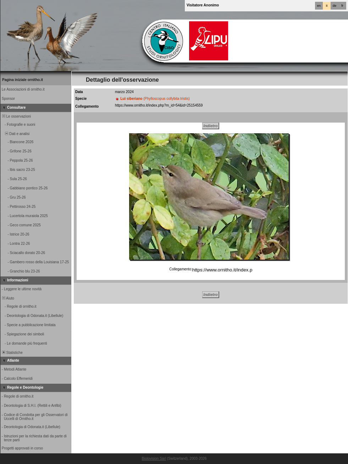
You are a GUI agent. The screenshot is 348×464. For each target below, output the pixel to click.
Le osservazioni (16, 116)
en (319, 5)
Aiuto (7, 298)
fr (342, 5)
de (334, 5)
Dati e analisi (15, 134)
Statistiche (12, 353)
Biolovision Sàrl (154, 458)
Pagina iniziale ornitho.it (22, 80)
